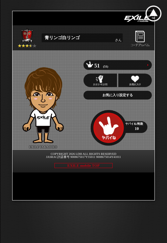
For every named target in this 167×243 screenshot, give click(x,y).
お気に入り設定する (117, 95)
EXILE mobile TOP (83, 165)
